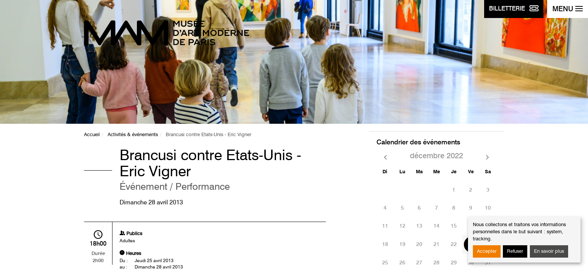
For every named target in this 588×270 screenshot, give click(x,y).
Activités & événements (133, 134)
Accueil (92, 134)
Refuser (515, 251)
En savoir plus (549, 251)
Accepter (486, 251)
